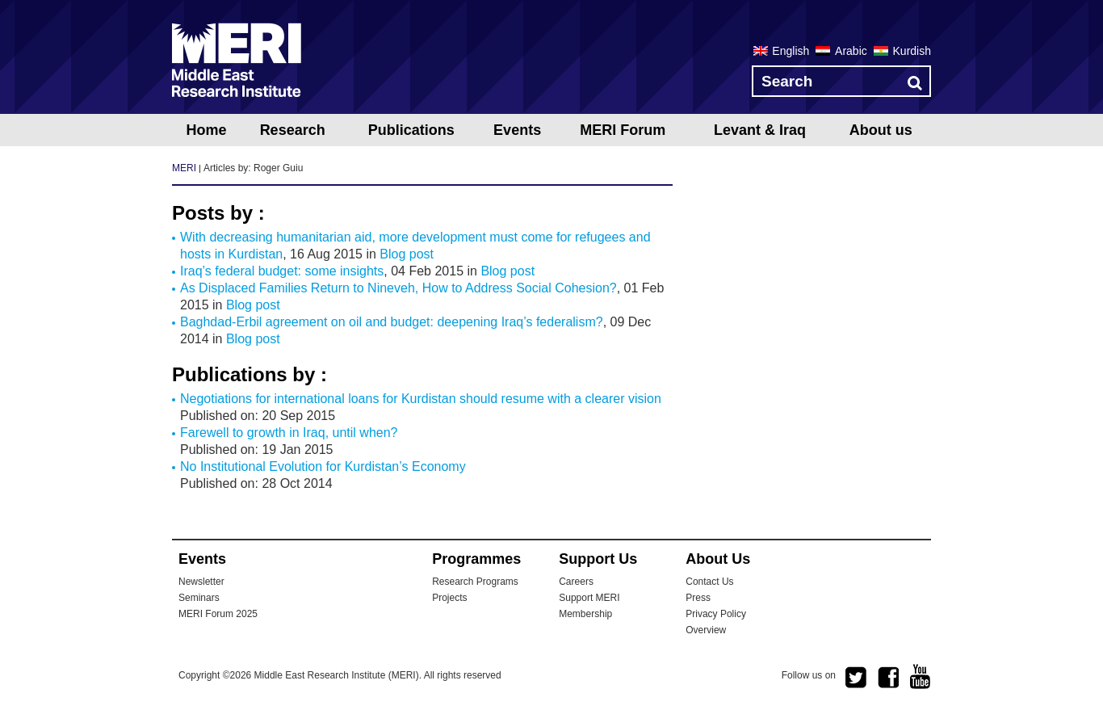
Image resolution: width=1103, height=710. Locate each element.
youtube (920, 676)
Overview (706, 630)
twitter (855, 677)
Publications (411, 130)
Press (698, 597)
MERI (236, 60)
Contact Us (709, 581)
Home (206, 130)
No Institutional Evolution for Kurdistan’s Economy (323, 466)
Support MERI (589, 597)
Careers (576, 581)
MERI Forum (622, 130)
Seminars (199, 597)
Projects (449, 597)
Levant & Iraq (760, 130)
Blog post (407, 254)
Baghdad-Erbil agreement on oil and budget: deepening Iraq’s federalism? (391, 322)
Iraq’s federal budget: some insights (282, 271)
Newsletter (201, 581)
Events (517, 130)
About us (880, 130)
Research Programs (475, 581)
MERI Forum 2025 (218, 614)
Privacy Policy (716, 614)
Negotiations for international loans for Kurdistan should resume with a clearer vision (420, 398)
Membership (585, 614)
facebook (888, 677)
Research (292, 130)
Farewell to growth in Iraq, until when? (288, 432)
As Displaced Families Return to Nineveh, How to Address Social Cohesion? (398, 288)
